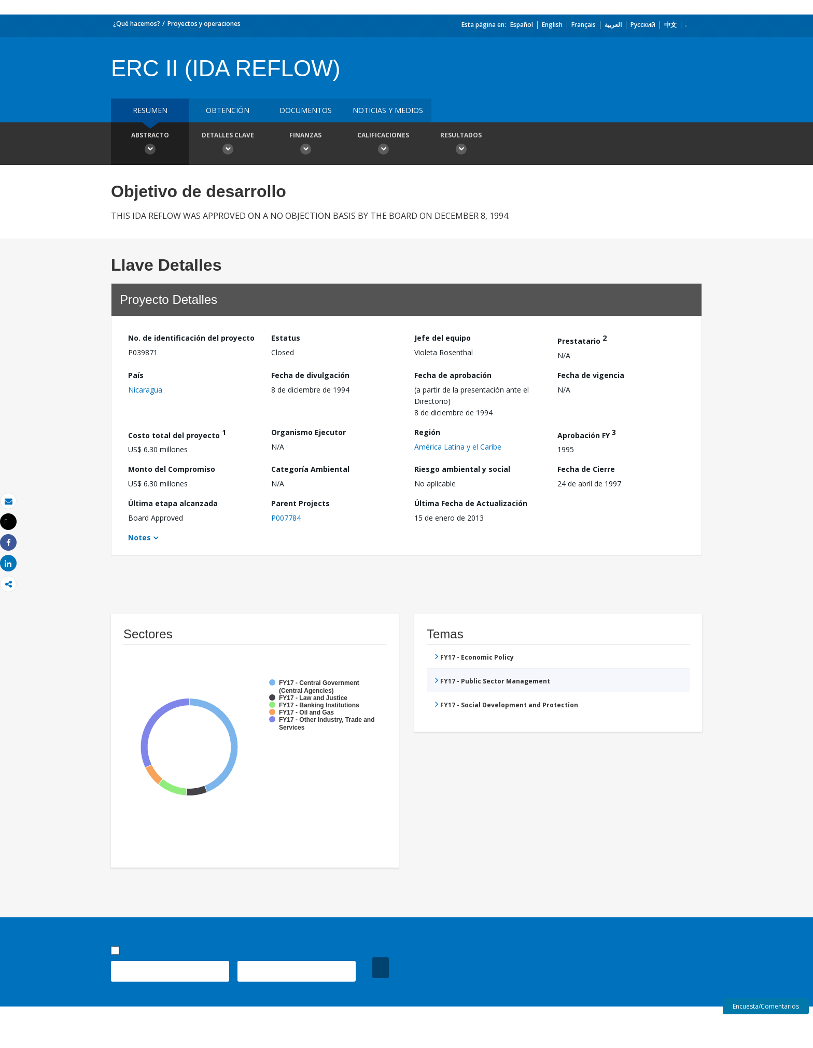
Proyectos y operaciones (204, 23)
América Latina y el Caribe (457, 447)
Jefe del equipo (442, 338)
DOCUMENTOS (305, 110)
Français (583, 24)
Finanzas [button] (305, 145)
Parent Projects (300, 503)
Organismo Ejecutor (308, 432)
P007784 (286, 518)
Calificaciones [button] (383, 145)
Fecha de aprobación (453, 375)
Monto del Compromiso (171, 469)
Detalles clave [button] (227, 145)
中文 (670, 24)
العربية (613, 24)
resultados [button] (461, 145)
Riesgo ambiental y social (462, 469)
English (552, 24)
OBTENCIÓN (227, 110)
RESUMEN (150, 110)
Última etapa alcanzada (173, 503)
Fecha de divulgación (310, 375)
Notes (139, 537)
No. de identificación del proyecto (191, 338)
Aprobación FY (586, 433)
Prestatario (582, 339)
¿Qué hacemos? (136, 23)
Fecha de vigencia (590, 375)
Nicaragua (145, 390)
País (136, 375)
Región (427, 432)
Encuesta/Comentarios (766, 1006)
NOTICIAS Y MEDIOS (388, 110)
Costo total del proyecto (177, 433)
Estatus (285, 338)
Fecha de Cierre (586, 469)
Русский (642, 24)
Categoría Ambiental (310, 469)
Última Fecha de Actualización (470, 503)
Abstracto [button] (149, 145)
